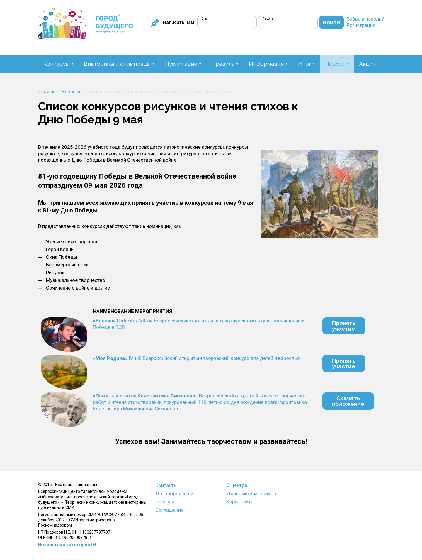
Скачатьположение (348, 401)
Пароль (268, 18)
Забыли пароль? (365, 19)
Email (206, 18)
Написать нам (172, 23)
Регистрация (361, 25)
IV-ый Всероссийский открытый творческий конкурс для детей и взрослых (196, 358)
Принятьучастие (343, 326)
